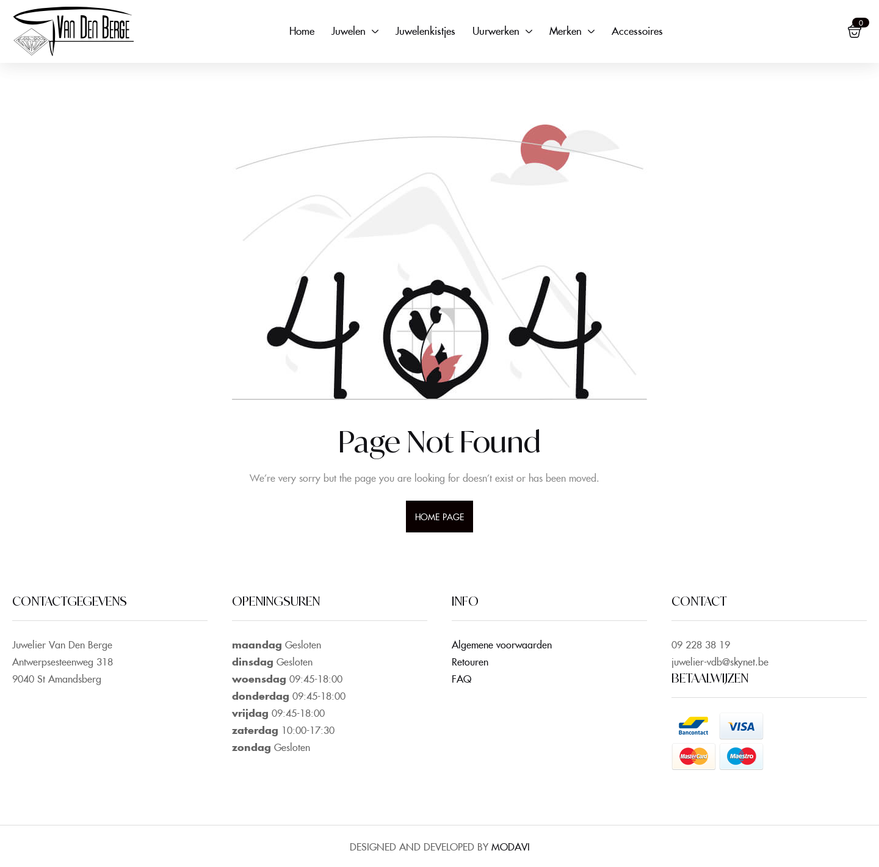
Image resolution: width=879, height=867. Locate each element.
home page (439, 516)
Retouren (470, 661)
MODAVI (510, 846)
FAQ (461, 678)
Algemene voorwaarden (502, 644)
